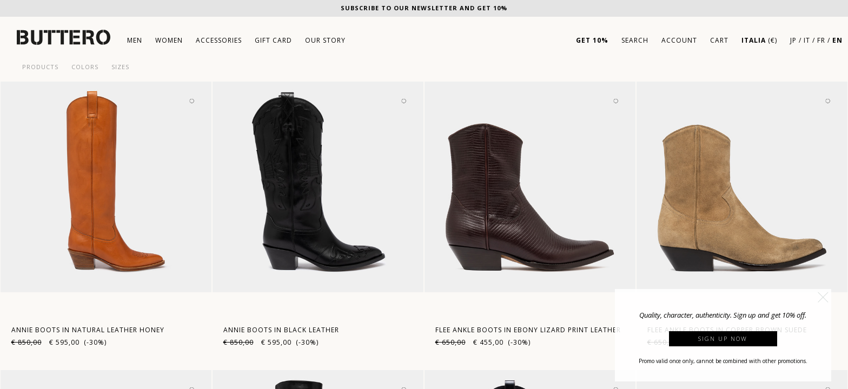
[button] (823, 297)
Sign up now (722, 338)
